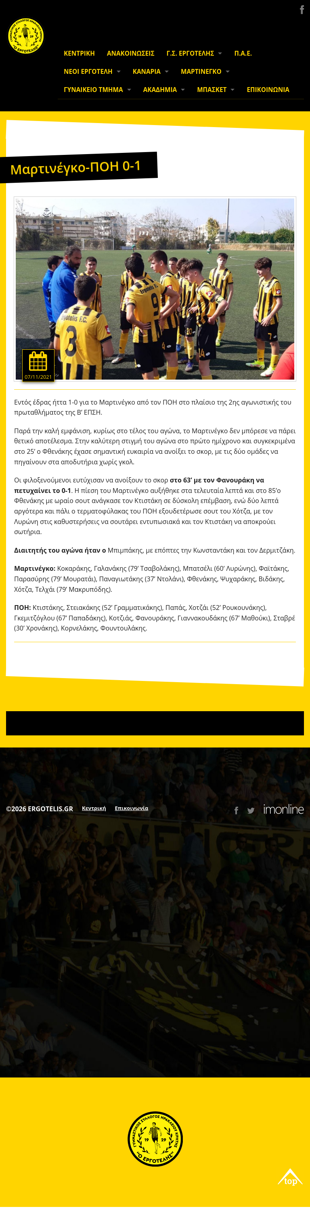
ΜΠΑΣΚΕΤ (211, 90)
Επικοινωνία (132, 808)
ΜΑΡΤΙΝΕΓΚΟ (201, 71)
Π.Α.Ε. (243, 53)
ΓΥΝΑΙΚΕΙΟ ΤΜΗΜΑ (93, 90)
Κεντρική (94, 808)
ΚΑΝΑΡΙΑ (147, 71)
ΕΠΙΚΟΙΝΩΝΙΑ (268, 90)
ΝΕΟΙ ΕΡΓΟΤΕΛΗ (88, 71)
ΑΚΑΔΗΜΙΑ (160, 90)
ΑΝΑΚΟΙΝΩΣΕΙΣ (131, 53)
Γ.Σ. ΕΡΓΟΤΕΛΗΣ (190, 53)
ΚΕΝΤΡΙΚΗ (79, 53)
